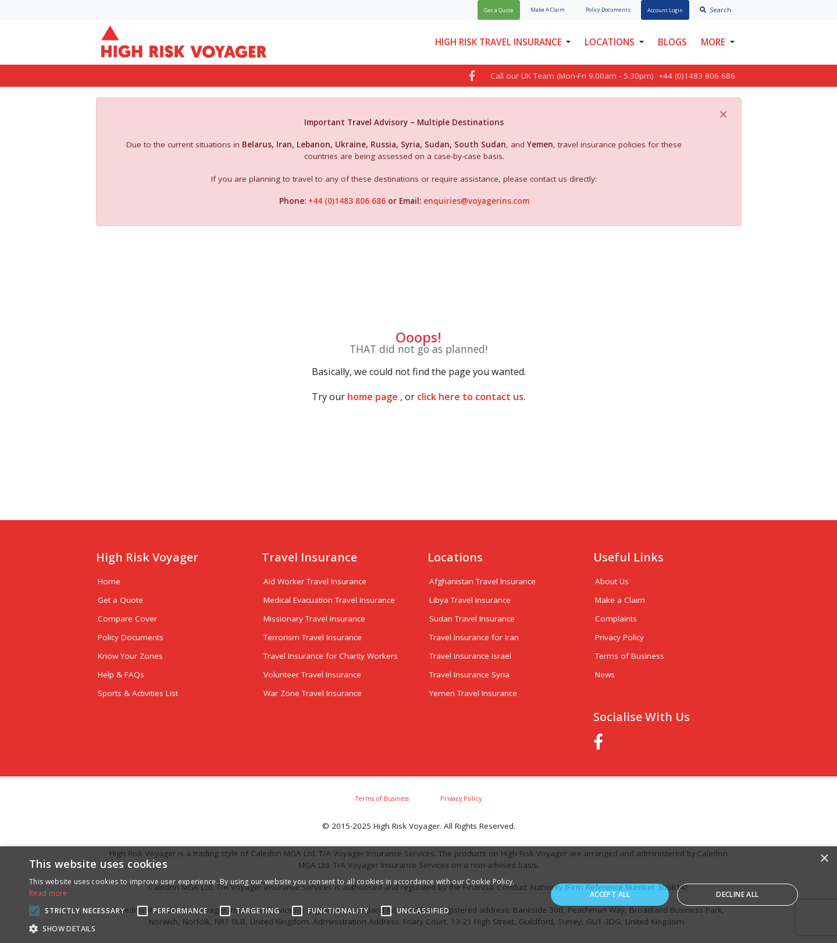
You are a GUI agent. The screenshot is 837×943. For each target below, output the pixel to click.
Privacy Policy (619, 637)
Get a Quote (120, 600)
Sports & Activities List (138, 693)
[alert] (418, 894)
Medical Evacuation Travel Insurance (329, 600)
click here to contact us (470, 396)
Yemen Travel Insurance (473, 693)
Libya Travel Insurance (470, 600)
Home (109, 581)
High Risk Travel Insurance (498, 42)
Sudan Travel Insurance (472, 618)
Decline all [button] (737, 894)
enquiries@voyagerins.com (476, 201)
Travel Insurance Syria (469, 674)
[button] (280, 928)
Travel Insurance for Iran (474, 637)
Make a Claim (620, 600)
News (605, 674)
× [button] (824, 858)
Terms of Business (629, 656)
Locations (610, 42)
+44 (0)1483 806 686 (348, 201)
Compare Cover (127, 618)
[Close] (723, 113)
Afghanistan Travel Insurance (482, 581)
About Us (612, 581)
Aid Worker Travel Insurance (314, 581)
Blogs (672, 42)
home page (372, 396)
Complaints (616, 618)
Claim (547, 9)
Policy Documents (130, 637)
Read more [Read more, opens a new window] (48, 893)
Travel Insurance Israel (470, 656)
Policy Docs (608, 9)
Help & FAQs (121, 674)
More (713, 42)
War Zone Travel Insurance (312, 693)
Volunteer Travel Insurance (312, 674)
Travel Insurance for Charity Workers (330, 656)
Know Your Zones (130, 656)
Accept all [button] (610, 894)
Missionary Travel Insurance (314, 618)
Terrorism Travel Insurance (312, 637)
